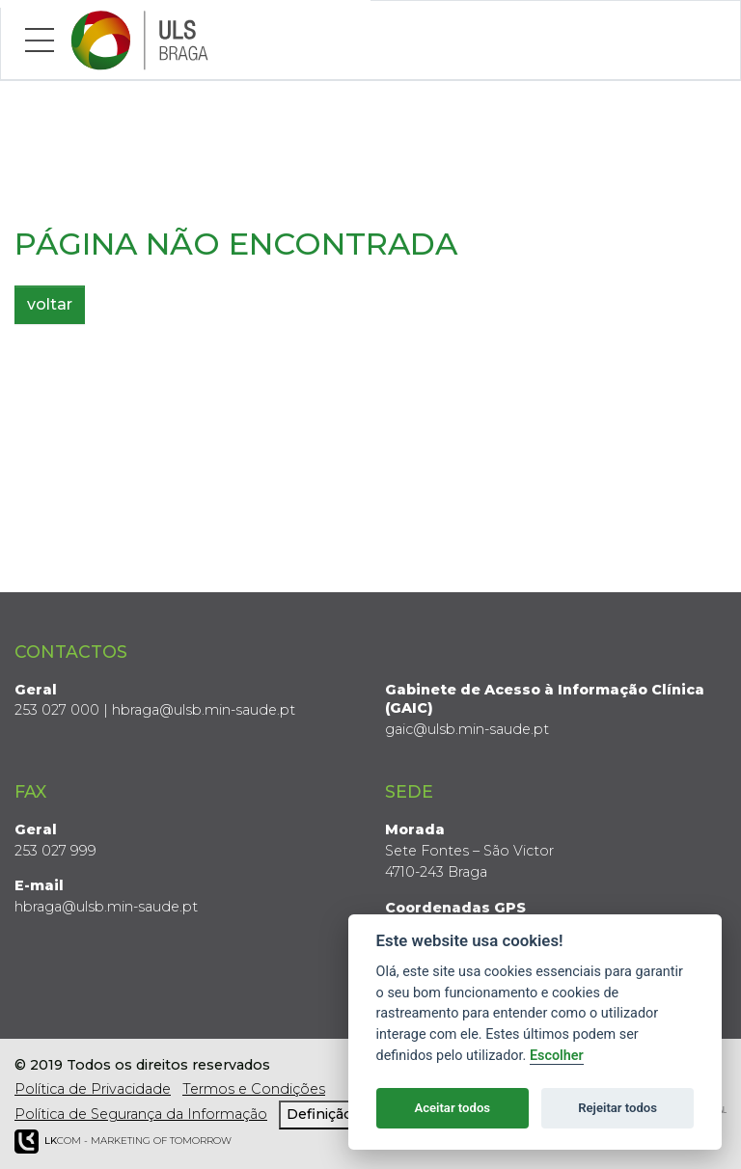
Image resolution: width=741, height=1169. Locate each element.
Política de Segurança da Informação (140, 1114)
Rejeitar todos (617, 1108)
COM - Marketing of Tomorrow (123, 1141)
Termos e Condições (253, 1089)
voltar (49, 304)
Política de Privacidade (92, 1089)
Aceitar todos (452, 1108)
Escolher (557, 1055)
